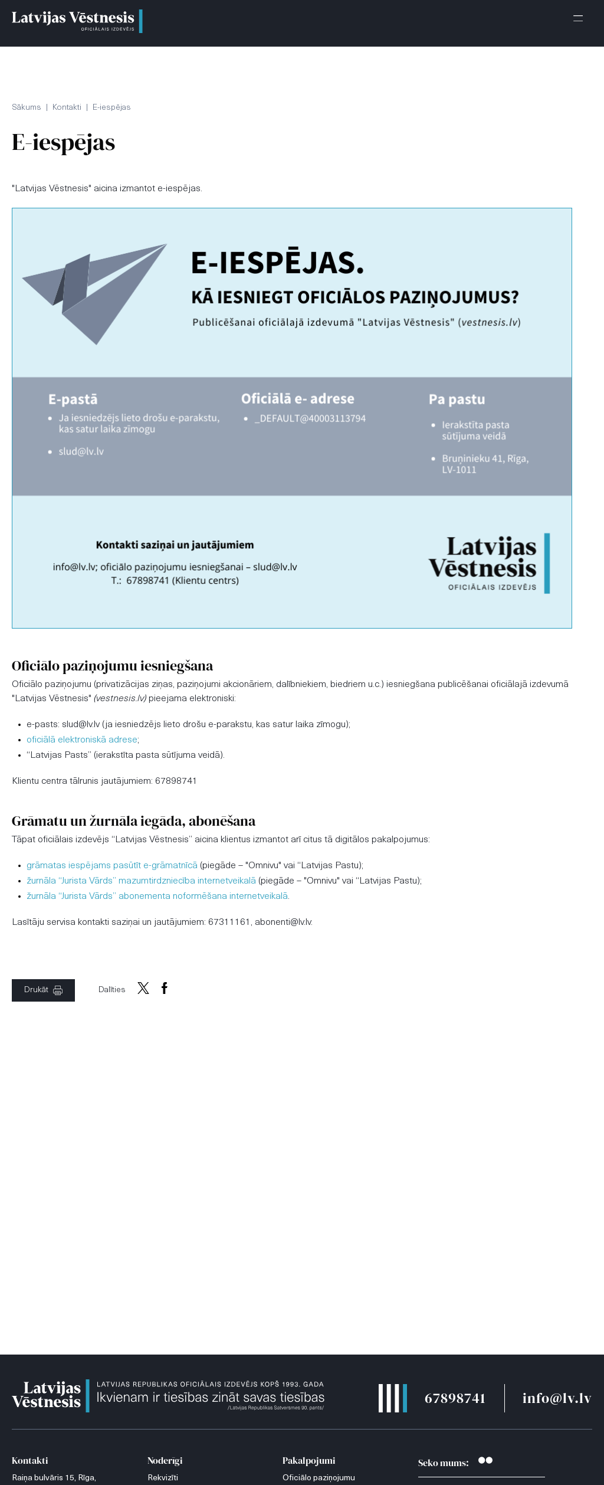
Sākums (26, 107)
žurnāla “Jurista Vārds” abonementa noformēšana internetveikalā (157, 896)
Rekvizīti (162, 1478)
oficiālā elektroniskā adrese (82, 740)
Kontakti (66, 107)
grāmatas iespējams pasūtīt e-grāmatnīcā (112, 866)
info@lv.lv (557, 1398)
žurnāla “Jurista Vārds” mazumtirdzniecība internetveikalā (141, 881)
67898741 (455, 1398)
